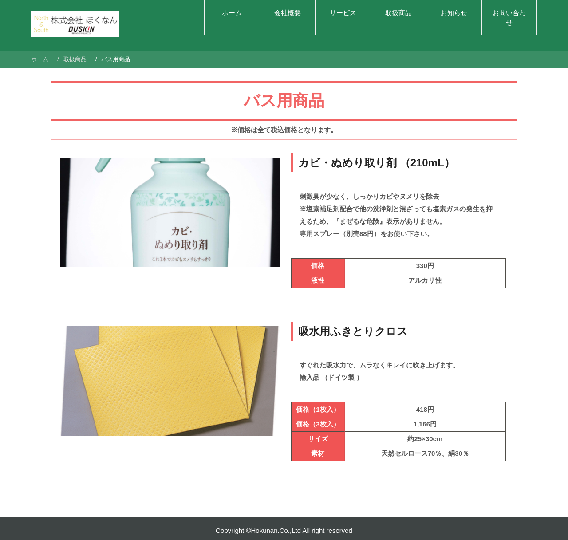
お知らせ (454, 13)
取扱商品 (398, 13)
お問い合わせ (509, 18)
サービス (343, 13)
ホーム (232, 13)
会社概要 (287, 13)
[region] (170, 213)
